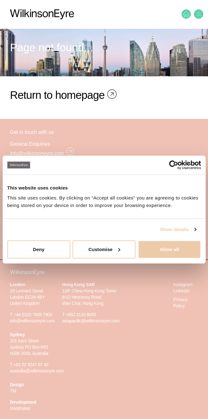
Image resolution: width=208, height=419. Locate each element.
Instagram (182, 284)
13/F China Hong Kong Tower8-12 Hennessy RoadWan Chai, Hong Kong (89, 297)
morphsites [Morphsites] (20, 408)
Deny (38, 249)
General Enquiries (30, 144)
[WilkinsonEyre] (42, 14)
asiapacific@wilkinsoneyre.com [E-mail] (90, 320)
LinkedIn (181, 290)
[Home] (186, 14)
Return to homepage (58, 95)
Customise (104, 249)
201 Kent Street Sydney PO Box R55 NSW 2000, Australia (29, 347)
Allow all (169, 249)
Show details (174, 229)
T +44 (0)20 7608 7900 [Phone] (31, 314)
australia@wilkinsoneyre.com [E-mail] (37, 370)
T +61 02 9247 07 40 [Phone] (29, 364)
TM (13, 390)
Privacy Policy (180, 302)
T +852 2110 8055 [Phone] (79, 314)
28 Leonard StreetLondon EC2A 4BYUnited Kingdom (27, 297)
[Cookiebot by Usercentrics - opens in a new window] (173, 165)
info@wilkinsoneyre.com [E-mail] (42, 152)
